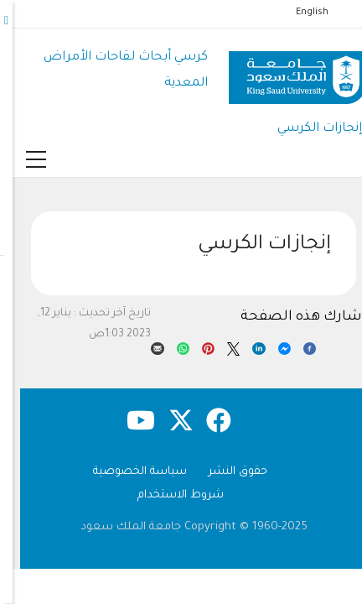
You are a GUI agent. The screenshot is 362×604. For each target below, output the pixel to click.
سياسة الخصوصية (127, 472)
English (299, 13)
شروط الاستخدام (168, 495)
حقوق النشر (225, 472)
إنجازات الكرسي (307, 129)
